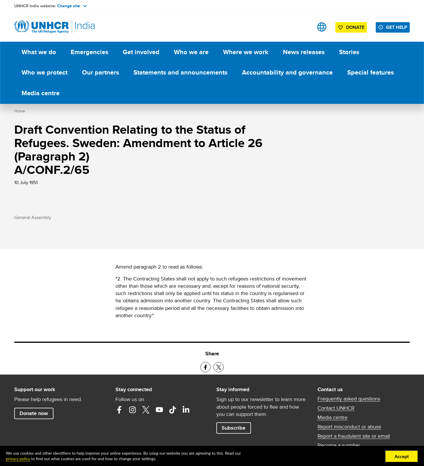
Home (19, 111)
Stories (349, 52)
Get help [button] (396, 27)
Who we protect (44, 72)
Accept (401, 456)
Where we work (245, 52)
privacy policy (18, 458)
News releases (304, 52)
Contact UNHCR (336, 408)
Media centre (41, 93)
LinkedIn (186, 410)
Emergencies (89, 52)
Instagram (132, 410)
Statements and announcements (180, 72)
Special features (370, 72)
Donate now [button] (33, 413)
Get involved (141, 52)
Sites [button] (322, 27)
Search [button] (303, 27)
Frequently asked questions (349, 399)
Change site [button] (72, 6)
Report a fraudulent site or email (354, 436)
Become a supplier (339, 445)
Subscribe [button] (233, 428)
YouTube (159, 410)
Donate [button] (355, 27)
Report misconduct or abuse (349, 426)
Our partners (100, 72)
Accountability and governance (287, 72)
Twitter (146, 410)
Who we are (191, 52)
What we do (39, 52)
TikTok (173, 410)
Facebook (119, 410)
